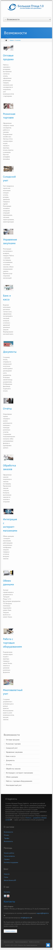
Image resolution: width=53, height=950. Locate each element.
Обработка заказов (13, 769)
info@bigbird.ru (26, 918)
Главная (12, 40)
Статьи (6, 877)
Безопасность (8, 841)
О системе (18, 40)
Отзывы (6, 835)
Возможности (8, 832)
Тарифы (6, 838)
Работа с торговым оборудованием (12, 642)
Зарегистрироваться (21, 942)
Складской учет (12, 748)
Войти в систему (34, 942)
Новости (6, 874)
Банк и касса (10, 756)
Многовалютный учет (14, 785)
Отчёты (7, 408)
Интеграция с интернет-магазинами (19, 773)
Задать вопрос (10, 931)
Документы (10, 351)
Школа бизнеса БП (10, 880)
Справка (6, 859)
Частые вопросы (9, 856)
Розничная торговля (13, 744)
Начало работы (9, 853)
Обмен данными (12, 777)
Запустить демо (8, 942)
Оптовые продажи (12, 740)
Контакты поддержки (11, 862)
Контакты (7, 892)
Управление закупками (14, 752)
